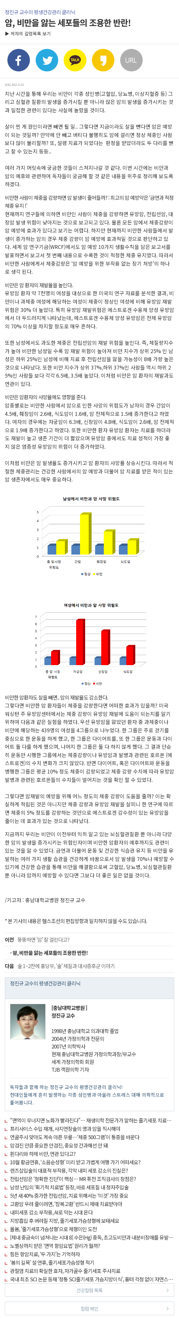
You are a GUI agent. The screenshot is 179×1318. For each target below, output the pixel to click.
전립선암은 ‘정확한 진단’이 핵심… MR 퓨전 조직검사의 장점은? (73, 1179)
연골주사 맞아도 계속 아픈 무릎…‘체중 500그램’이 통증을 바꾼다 (74, 1137)
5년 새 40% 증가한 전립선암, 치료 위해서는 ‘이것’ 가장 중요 (69, 1195)
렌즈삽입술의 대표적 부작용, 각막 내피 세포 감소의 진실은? (69, 1170)
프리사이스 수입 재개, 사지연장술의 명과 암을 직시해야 (65, 1128)
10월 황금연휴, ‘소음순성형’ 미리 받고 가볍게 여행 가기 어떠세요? (75, 1162)
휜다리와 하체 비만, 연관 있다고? (43, 1154)
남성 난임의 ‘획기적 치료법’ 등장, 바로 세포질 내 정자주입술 (69, 1187)
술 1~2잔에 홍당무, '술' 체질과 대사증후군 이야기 (60, 966)
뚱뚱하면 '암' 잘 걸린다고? (37, 939)
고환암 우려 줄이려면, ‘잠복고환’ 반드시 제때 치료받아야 (66, 1204)
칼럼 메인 (125, 1308)
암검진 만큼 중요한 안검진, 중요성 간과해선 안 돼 (59, 1145)
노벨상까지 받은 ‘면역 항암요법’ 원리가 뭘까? (55, 1245)
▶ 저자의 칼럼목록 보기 (28, 33)
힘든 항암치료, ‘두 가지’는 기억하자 (45, 1254)
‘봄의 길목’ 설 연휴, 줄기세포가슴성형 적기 (52, 1262)
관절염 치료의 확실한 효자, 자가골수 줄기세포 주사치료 (65, 1271)
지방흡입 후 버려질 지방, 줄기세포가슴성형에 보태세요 (64, 1220)
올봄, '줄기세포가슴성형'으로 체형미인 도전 (53, 1229)
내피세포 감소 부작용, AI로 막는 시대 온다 (51, 1212)
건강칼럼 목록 (122, 1289)
